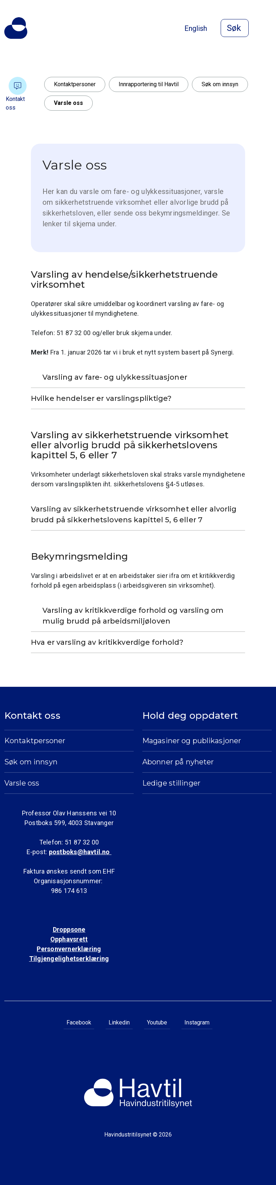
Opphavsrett (69, 939)
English (195, 28)
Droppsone (69, 929)
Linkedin (119, 1022)
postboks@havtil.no (80, 852)
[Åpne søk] (235, 28)
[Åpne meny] (267, 29)
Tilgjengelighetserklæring (69, 958)
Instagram (197, 1022)
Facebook (78, 1022)
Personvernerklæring (69, 949)
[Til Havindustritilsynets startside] (15, 28)
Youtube (157, 1022)
